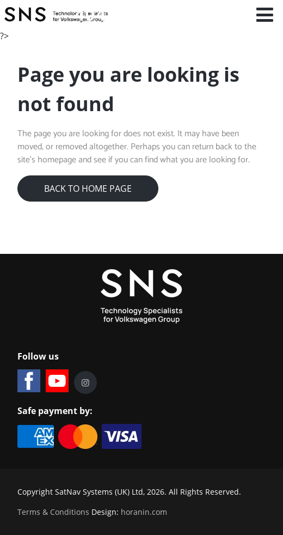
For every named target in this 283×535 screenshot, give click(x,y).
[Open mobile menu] (265, 14)
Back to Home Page (88, 188)
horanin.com (144, 512)
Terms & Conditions (53, 512)
